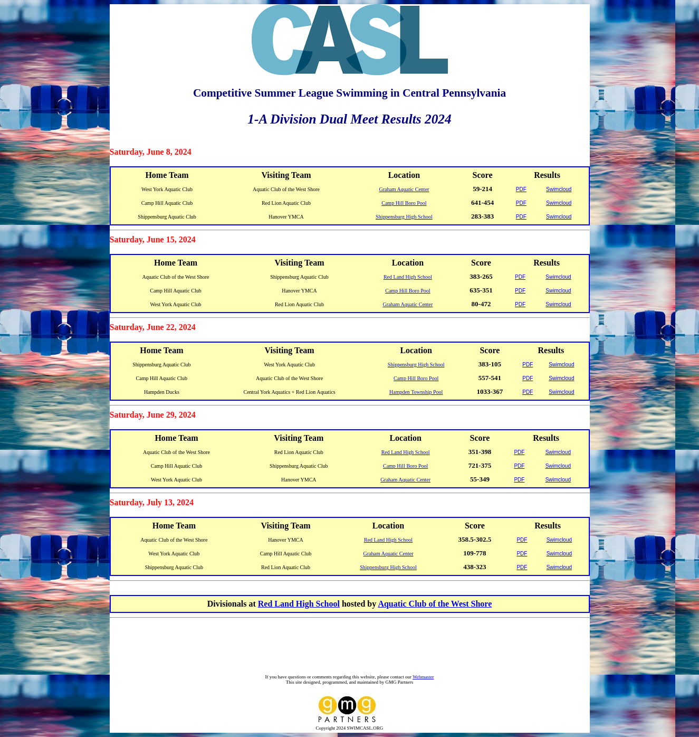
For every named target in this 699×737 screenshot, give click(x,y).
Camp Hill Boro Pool (403, 203)
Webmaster (423, 676)
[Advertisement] (352, 647)
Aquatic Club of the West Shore (435, 603)
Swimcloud (558, 189)
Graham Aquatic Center (404, 189)
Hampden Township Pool (416, 392)
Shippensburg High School (404, 217)
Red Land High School (408, 277)
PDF (521, 189)
